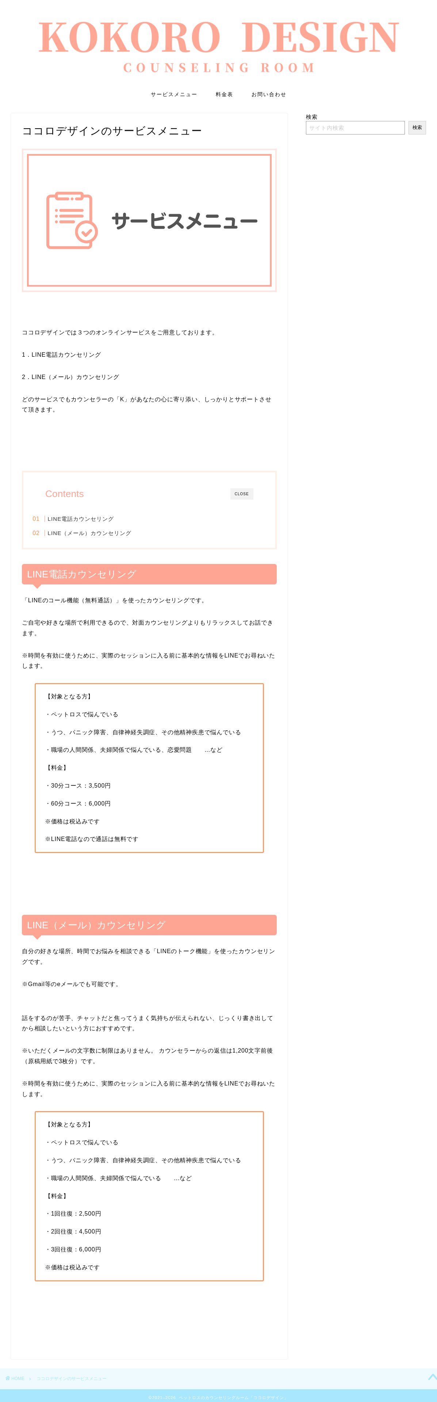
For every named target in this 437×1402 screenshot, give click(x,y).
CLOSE (242, 494)
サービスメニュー (174, 94)
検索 (312, 117)
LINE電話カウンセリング (95, 519)
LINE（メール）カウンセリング (104, 533)
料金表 (224, 94)
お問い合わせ (269, 94)
